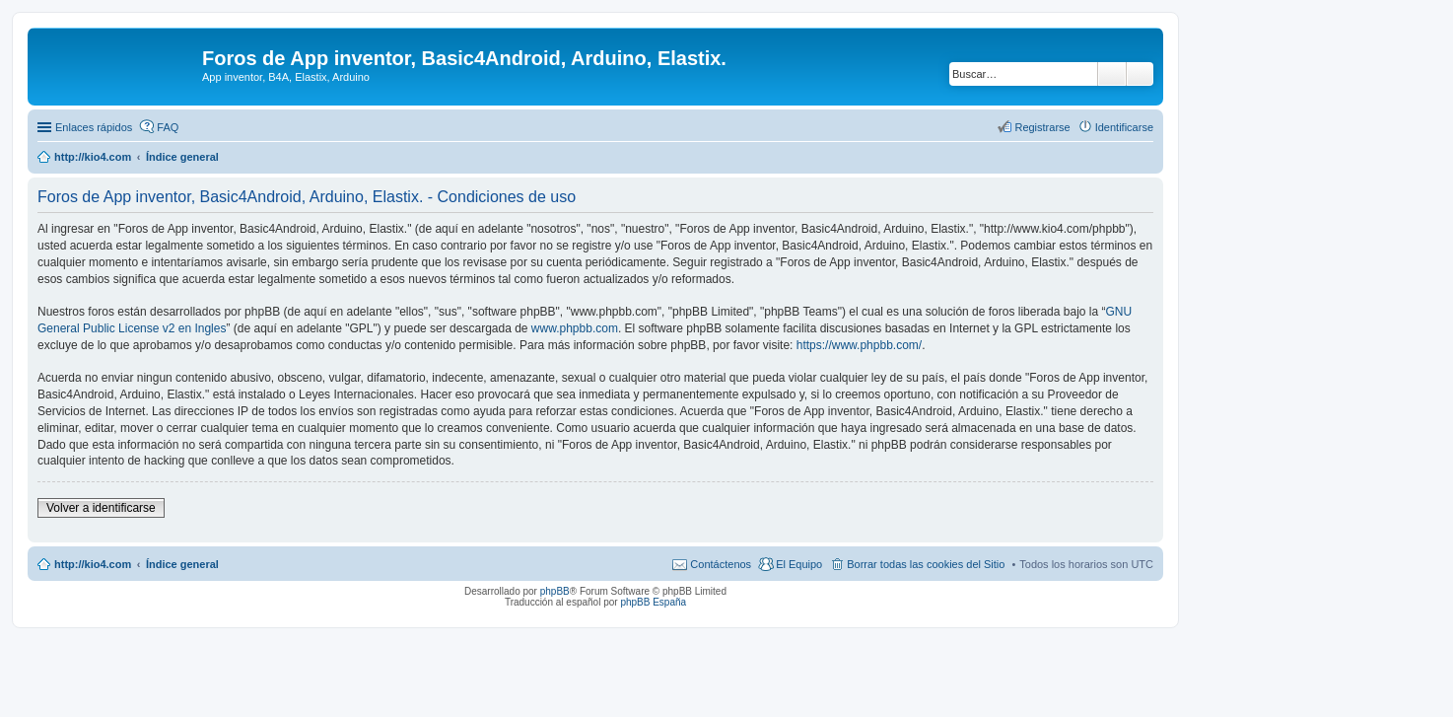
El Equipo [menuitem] (799, 564)
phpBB (555, 591)
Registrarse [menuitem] (1042, 127)
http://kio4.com (92, 564)
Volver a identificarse (101, 508)
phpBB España (653, 602)
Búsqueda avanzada (1140, 74)
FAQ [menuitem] (167, 127)
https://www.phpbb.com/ (859, 345)
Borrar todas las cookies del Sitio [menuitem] (925, 564)
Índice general (182, 564)
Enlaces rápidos (93, 127)
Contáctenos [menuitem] (720, 564)
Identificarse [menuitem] (1124, 127)
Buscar (1112, 74)
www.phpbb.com (574, 328)
